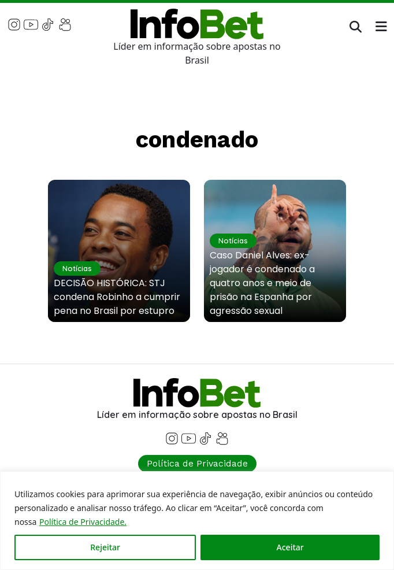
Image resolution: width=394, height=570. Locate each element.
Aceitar (290, 547)
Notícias (77, 268)
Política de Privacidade (197, 463)
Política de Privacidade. (83, 521)
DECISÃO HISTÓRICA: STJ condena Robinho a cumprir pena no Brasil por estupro (117, 296)
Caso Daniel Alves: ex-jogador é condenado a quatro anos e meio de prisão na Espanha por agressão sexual (262, 283)
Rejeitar (105, 547)
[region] (197, 520)
